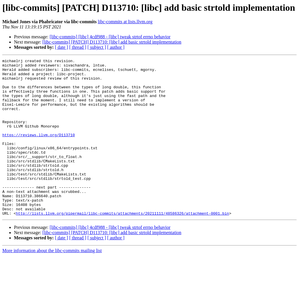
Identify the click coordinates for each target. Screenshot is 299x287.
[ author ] (116, 47)
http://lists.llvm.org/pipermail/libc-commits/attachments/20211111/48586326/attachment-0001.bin (122, 244)
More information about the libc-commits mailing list (52, 281)
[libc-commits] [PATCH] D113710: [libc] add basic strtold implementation (111, 42)
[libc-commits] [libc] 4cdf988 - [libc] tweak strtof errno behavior (110, 36)
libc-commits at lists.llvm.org (125, 21)
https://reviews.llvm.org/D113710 (38, 150)
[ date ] (61, 47)
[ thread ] (77, 47)
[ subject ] (96, 47)
